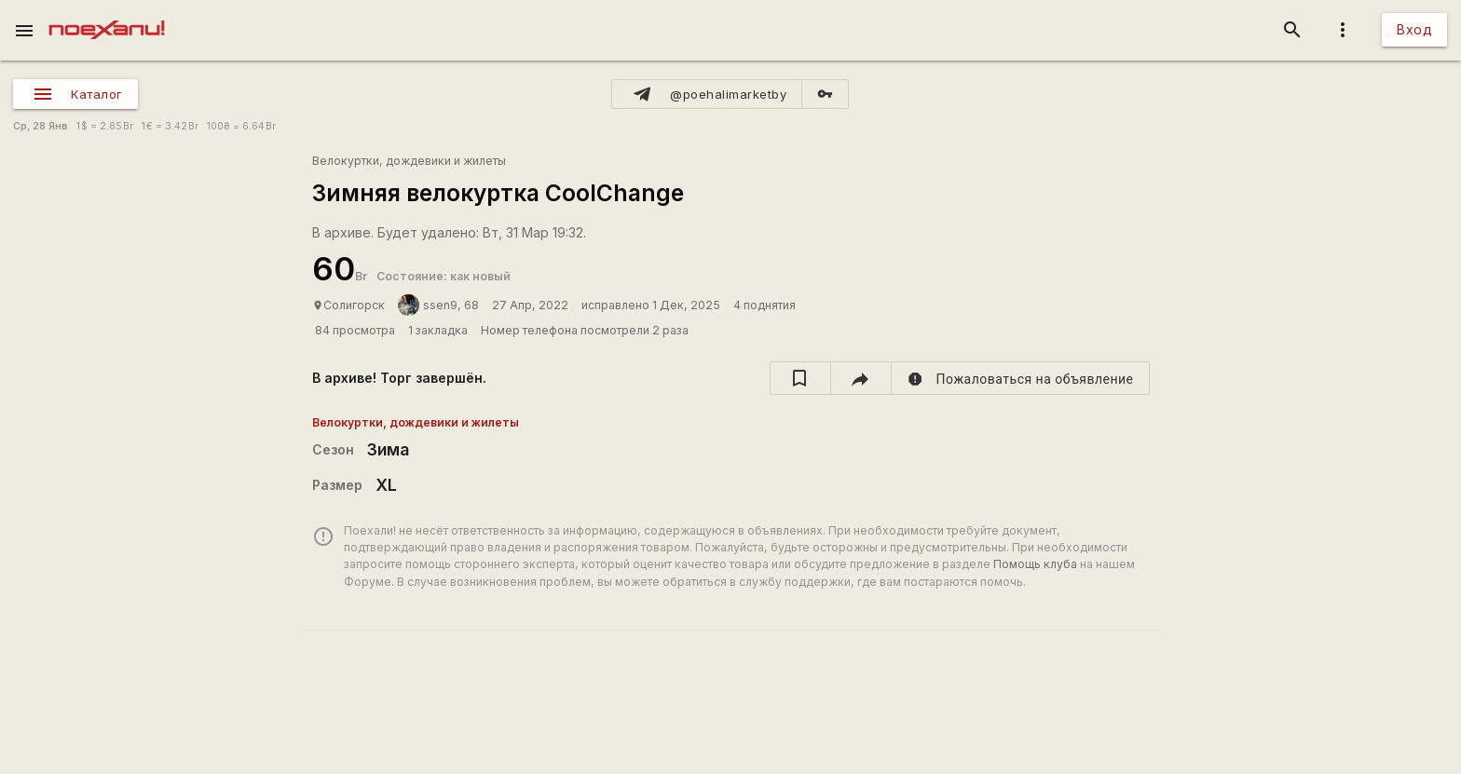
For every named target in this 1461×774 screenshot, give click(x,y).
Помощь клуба (1035, 564)
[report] (1021, 378)
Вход (1414, 29)
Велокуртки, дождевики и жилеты (409, 161)
